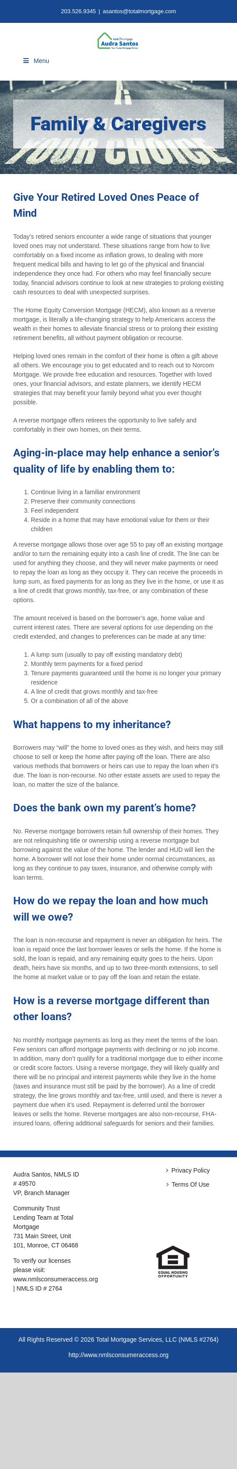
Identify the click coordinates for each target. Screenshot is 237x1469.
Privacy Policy (190, 1170)
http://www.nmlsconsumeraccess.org (118, 1354)
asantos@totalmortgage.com (139, 11)
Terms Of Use (191, 1184)
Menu (35, 60)
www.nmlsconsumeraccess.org (55, 1279)
